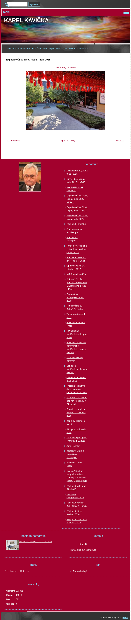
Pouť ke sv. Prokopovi (72, 239)
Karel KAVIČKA (26, 20)
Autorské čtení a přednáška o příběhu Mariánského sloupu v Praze (77, 284)
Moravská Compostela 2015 (75, 496)
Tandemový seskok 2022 (76, 316)
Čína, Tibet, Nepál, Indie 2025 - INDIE (76, 181)
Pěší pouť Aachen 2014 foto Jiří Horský (77, 504)
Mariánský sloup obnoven (75, 359)
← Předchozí (13, 140)
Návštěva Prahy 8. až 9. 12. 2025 (77, 172)
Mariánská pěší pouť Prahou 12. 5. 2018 (77, 439)
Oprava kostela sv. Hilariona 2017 (76, 267)
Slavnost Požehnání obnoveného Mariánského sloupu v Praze (76, 347)
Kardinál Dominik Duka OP (75, 189)
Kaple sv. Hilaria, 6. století (76, 423)
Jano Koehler (73, 446)
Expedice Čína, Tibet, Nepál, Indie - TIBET (77, 209)
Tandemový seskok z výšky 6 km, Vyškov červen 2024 (77, 249)
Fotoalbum (19, 48)
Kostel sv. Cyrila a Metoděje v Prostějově (75, 454)
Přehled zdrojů (80, 571)
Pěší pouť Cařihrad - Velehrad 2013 (77, 521)
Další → (120, 140)
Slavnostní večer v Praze (76, 324)
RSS (125, 617)
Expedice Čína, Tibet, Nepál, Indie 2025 (46, 48)
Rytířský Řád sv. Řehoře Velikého (75, 307)
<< (6, 571)
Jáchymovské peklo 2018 (76, 431)
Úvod (9, 48)
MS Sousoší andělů (76, 274)
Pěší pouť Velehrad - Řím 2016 (77, 488)
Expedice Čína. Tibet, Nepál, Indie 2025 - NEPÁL (77, 199)
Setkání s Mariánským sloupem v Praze (77, 369)
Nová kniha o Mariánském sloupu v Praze (77, 334)
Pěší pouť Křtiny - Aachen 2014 (75, 513)
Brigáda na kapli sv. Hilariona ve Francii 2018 (76, 412)
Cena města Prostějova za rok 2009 (75, 297)
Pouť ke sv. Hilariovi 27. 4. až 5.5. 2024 (76, 259)
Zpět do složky (68, 140)
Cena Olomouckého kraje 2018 (76, 379)
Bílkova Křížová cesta (74, 464)
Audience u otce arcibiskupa (74, 231)
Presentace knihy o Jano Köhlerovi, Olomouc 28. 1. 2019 (77, 389)
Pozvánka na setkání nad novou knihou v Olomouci (77, 400)
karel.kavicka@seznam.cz (83, 550)
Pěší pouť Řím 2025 (76, 224)
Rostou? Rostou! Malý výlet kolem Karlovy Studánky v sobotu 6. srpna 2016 (77, 476)
